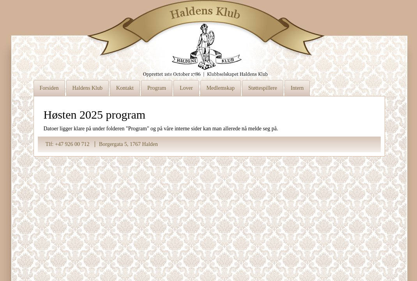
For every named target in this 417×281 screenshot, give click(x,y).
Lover (186, 88)
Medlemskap (221, 88)
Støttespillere (262, 88)
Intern (297, 88)
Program (156, 88)
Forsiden (49, 88)
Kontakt (125, 88)
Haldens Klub (87, 88)
